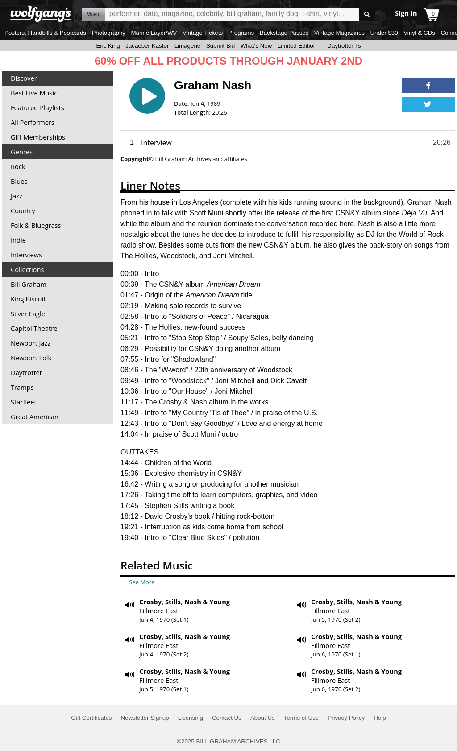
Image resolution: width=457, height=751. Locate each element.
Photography (108, 32)
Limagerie (187, 45)
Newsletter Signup (144, 717)
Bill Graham (28, 284)
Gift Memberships (38, 136)
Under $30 (384, 32)
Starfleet (24, 401)
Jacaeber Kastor (147, 45)
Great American (34, 416)
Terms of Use (301, 717)
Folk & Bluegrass (36, 225)
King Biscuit (28, 298)
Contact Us (226, 717)
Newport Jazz (30, 342)
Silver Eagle (28, 313)
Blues (19, 181)
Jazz (16, 195)
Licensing (190, 717)
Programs (241, 32)
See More (141, 582)
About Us (262, 717)
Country (23, 210)
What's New (256, 45)
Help (380, 717)
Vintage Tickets (203, 32)
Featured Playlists (37, 107)
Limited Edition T (300, 45)
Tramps (22, 387)
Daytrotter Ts (344, 45)
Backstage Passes (284, 32)
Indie (18, 239)
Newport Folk (31, 357)
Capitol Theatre (34, 328)
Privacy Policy (346, 717)
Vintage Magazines (339, 32)
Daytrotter (26, 372)
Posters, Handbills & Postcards (45, 32)
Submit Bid (220, 45)
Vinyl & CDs (419, 32)
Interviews (26, 254)
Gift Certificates (91, 717)
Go (367, 14)
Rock (18, 166)
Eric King (108, 45)
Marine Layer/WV (154, 32)
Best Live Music (34, 92)
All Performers (32, 122)
